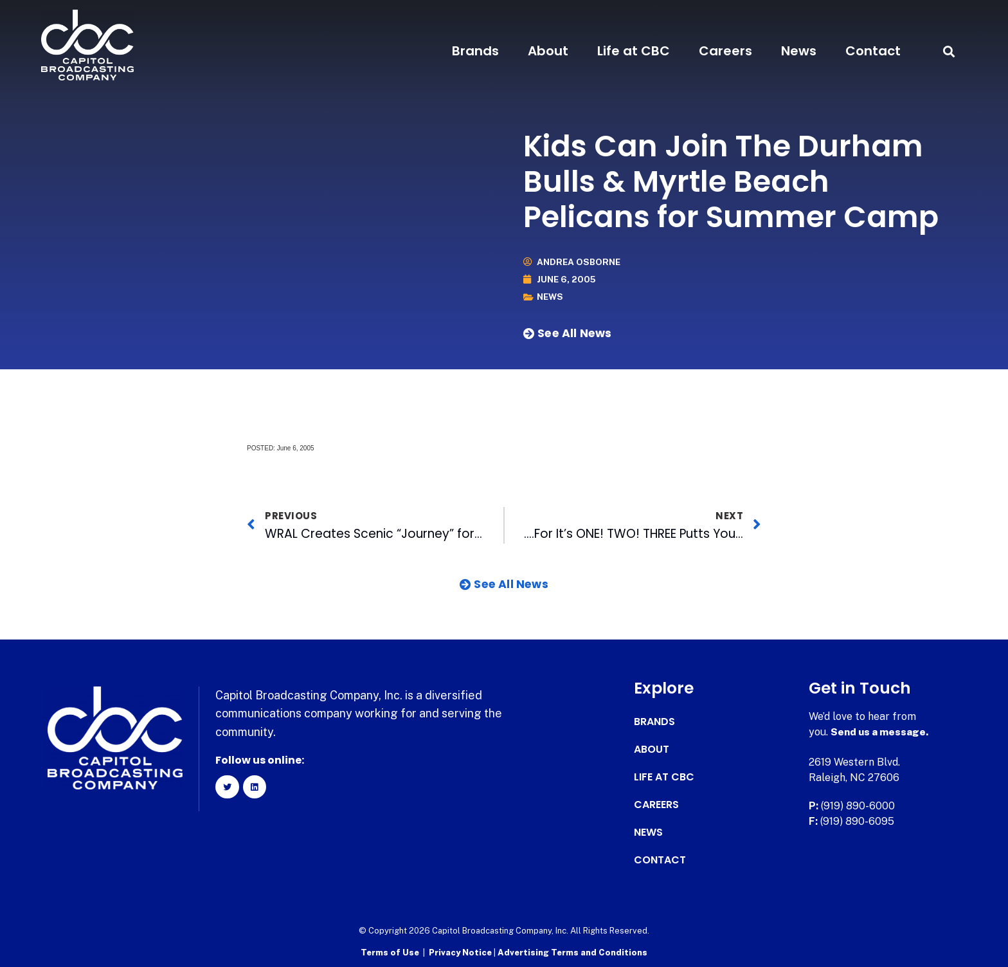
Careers (725, 51)
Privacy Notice (461, 951)
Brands (475, 51)
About (548, 51)
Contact (873, 51)
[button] (948, 51)
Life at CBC (633, 51)
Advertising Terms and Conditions (572, 951)
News (798, 51)
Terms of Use (390, 951)
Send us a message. (880, 731)
